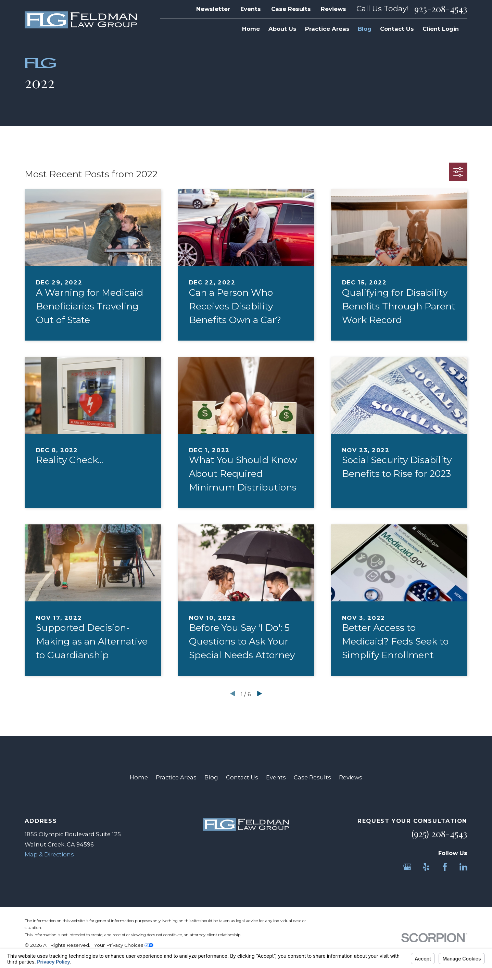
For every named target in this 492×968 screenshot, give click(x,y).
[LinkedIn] (463, 867)
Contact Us (242, 777)
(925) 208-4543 (439, 834)
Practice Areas (176, 777)
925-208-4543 (440, 8)
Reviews (333, 8)
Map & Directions (49, 854)
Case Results (291, 8)
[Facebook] (445, 867)
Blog (211, 777)
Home (139, 777)
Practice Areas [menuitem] (327, 28)
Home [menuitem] (251, 28)
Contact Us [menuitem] (397, 28)
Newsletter (213, 8)
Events (250, 8)
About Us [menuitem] (282, 28)
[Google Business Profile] (407, 867)
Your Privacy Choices (123, 945)
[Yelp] (426, 867)
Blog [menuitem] (364, 28)
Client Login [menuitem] (440, 28)
